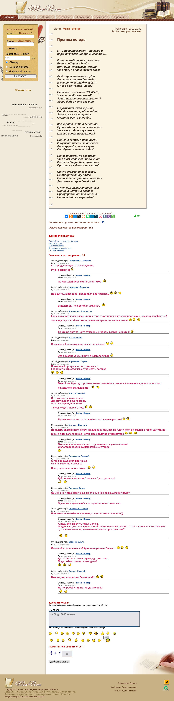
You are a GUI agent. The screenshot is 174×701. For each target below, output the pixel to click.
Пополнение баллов (127, 683)
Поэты (46, 17)
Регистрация (25, 33)
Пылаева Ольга (77, 488)
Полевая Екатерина (78, 509)
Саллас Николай (77, 571)
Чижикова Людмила (79, 287)
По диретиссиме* (57, 250)
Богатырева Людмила (80, 261)
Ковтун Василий (77, 393)
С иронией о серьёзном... (60, 248)
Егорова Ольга (76, 542)
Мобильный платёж (18, 71)
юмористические (131, 31)
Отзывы (64, 17)
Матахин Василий (78, 425)
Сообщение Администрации (123, 687)
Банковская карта (17, 67)
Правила (119, 17)
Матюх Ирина (75, 337)
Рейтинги (101, 17)
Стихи (27, 17)
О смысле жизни (56, 246)
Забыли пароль (24, 41)
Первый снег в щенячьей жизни (63, 241)
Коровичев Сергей (78, 361)
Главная (9, 17)
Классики (83, 17)
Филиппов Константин (80, 311)
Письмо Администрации (125, 691)
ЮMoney (12, 62)
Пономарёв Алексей (79, 456)
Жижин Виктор (83, 275)
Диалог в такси (55, 243)
